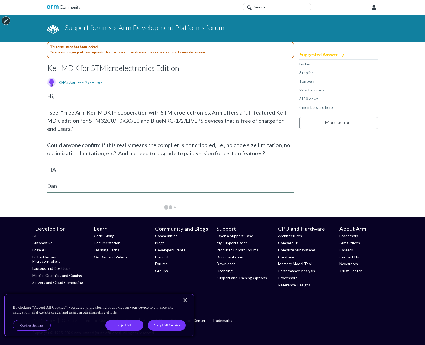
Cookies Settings (31, 325)
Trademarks (222, 320)
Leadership (348, 235)
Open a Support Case (235, 235)
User (374, 7)
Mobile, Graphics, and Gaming (57, 275)
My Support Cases (232, 242)
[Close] (185, 300)
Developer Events (170, 250)
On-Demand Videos (110, 257)
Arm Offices (349, 242)
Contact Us (349, 257)
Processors (287, 278)
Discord (161, 257)
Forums (161, 263)
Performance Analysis (296, 270)
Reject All (124, 325)
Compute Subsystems (297, 250)
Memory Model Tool (295, 263)
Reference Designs (294, 285)
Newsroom (348, 263)
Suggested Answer (319, 55)
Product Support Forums (237, 250)
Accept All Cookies (166, 325)
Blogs (160, 242)
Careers (346, 250)
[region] (99, 315)
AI (34, 235)
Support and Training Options (242, 278)
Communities (166, 235)
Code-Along (104, 235)
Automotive (42, 242)
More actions (339, 122)
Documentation (107, 242)
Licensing (225, 270)
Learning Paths (106, 250)
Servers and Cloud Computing (57, 282)
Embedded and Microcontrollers (46, 259)
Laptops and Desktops (51, 268)
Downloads (226, 263)
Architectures (290, 235)
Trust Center (350, 270)
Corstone (286, 257)
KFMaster (67, 82)
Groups (161, 270)
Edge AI (39, 250)
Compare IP (288, 242)
